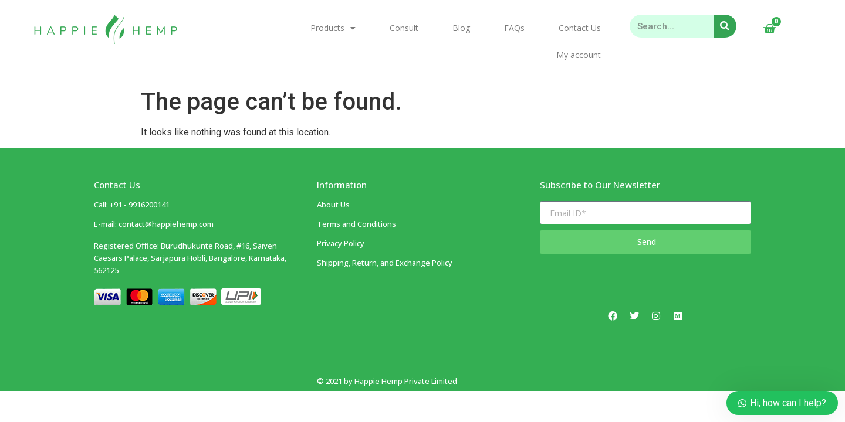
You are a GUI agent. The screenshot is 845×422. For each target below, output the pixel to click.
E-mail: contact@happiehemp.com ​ (154, 199)
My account (578, 54)
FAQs (514, 27)
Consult (404, 27)
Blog (461, 27)
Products (333, 28)
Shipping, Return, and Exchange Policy (384, 238)
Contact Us (580, 27)
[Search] (725, 26)
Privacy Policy (340, 218)
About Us (333, 180)
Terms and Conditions (356, 199)
